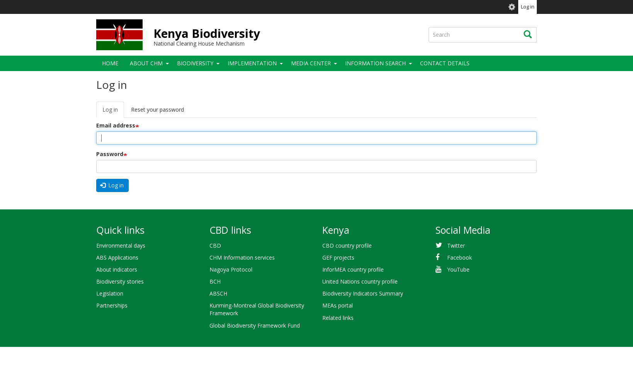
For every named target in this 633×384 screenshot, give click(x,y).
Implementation (252, 63)
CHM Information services (242, 257)
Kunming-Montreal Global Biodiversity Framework (256, 309)
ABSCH (218, 293)
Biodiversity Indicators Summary (362, 293)
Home (110, 63)
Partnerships (112, 305)
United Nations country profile (360, 281)
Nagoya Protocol (230, 269)
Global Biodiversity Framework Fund (254, 325)
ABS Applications (117, 257)
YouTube (458, 269)
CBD (215, 245)
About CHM (146, 63)
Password (109, 154)
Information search (375, 63)
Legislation (109, 293)
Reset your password (157, 109)
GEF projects (338, 257)
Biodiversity (195, 63)
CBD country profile (347, 245)
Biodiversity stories (120, 281)
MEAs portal (337, 305)
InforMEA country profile (353, 269)
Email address (115, 125)
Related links (338, 317)
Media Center (311, 63)
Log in (527, 6)
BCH (215, 281)
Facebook (459, 257)
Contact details (445, 63)
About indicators (116, 269)
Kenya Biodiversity (206, 33)
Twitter (456, 245)
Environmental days (120, 245)
